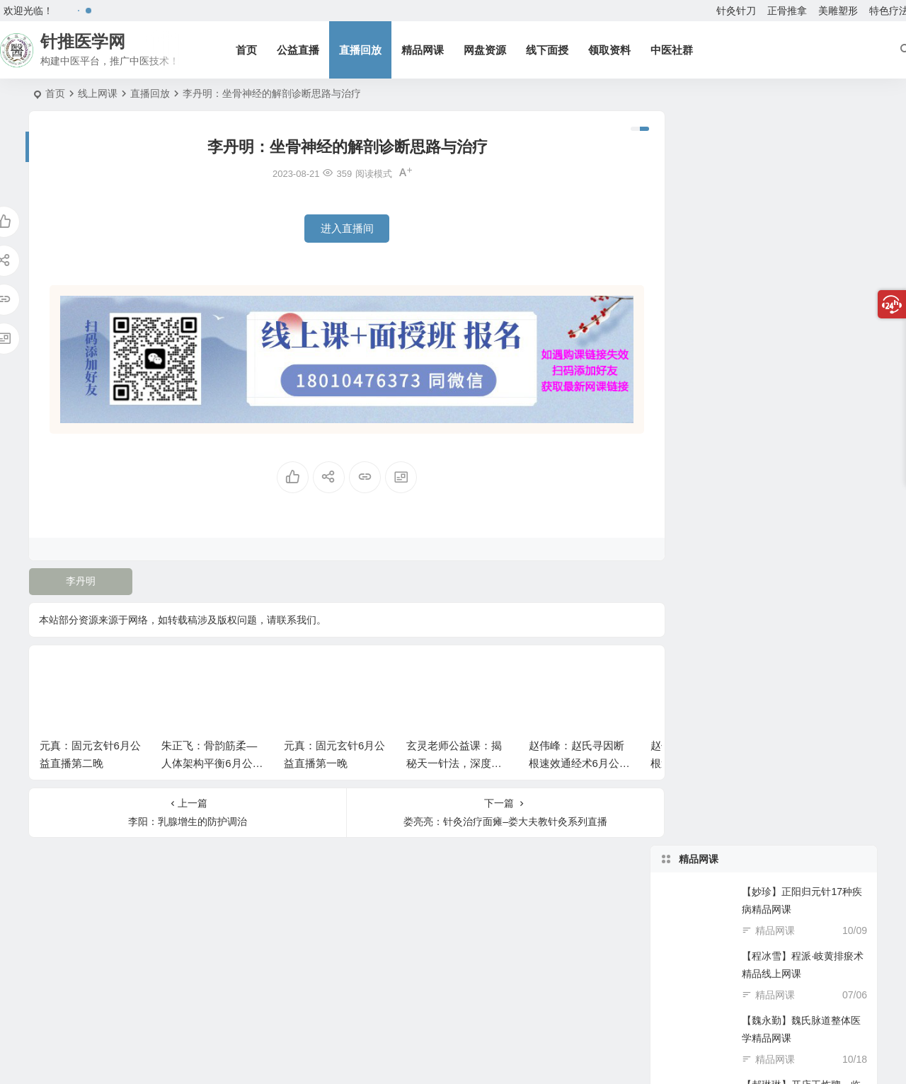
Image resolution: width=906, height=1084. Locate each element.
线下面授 (549, 50)
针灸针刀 (736, 10)
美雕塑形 (838, 10)
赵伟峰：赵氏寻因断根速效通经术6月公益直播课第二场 (579, 758)
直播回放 (362, 50)
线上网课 (97, 93)
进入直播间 (335, 228)
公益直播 (300, 50)
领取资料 (611, 50)
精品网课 (424, 50)
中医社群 (674, 50)
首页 (248, 50)
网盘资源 (487, 50)
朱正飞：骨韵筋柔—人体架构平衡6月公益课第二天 (212, 758)
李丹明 (79, 576)
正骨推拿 (787, 10)
